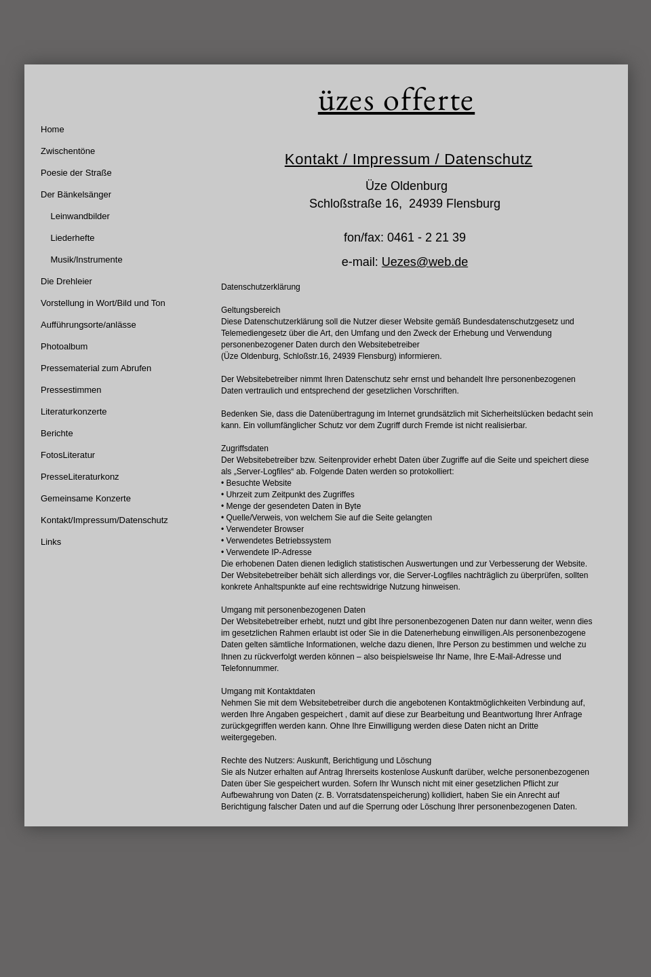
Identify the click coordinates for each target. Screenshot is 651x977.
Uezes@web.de (425, 262)
